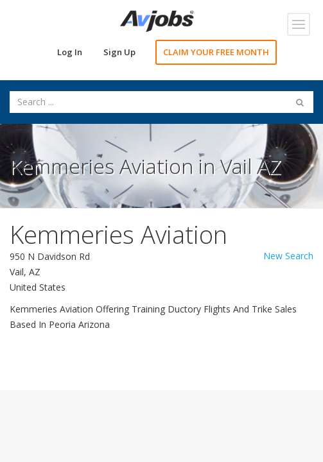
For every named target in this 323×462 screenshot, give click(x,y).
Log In (69, 52)
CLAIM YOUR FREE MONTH (216, 52)
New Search (288, 256)
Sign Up (119, 52)
